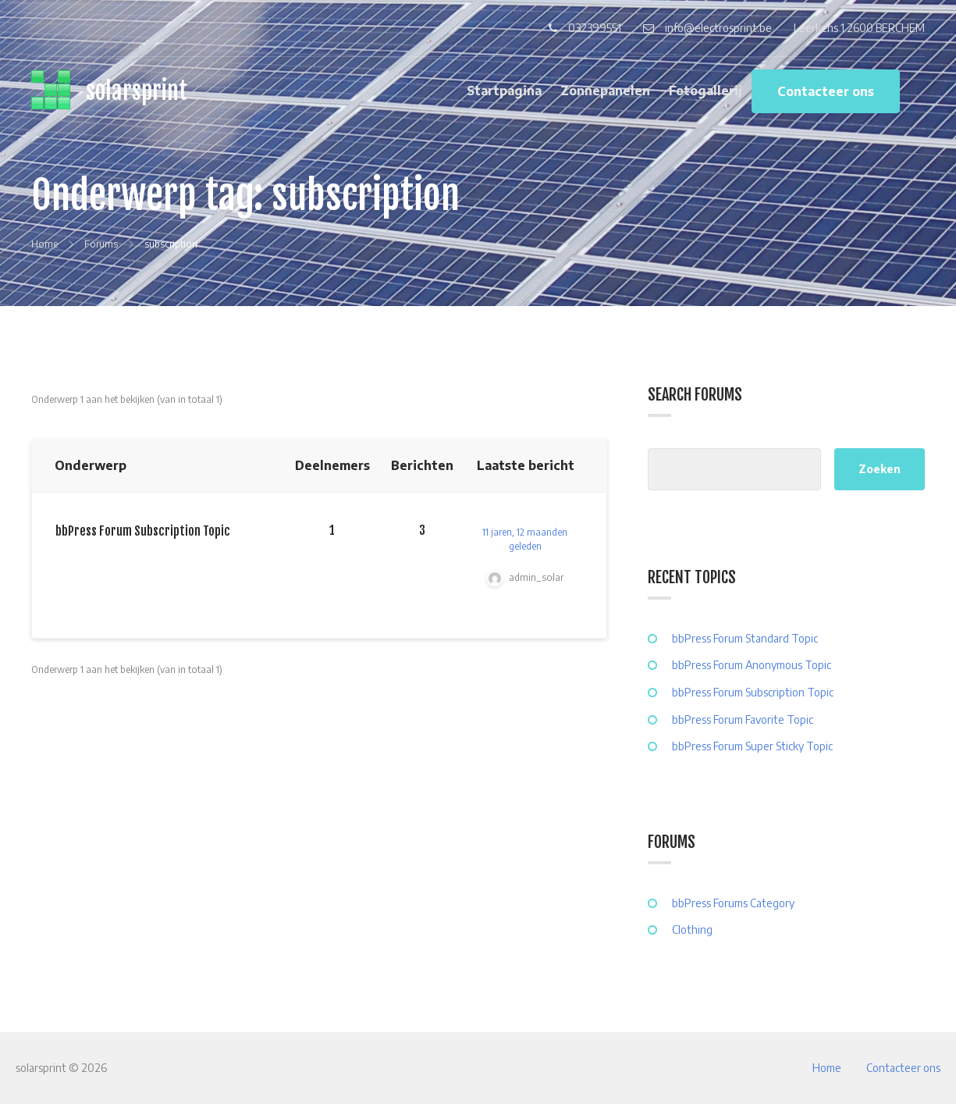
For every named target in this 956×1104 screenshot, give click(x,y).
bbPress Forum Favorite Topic (742, 719)
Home (826, 1067)
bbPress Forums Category (733, 903)
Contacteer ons (825, 91)
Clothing (692, 929)
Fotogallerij (705, 90)
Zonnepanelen (605, 90)
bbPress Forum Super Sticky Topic (752, 746)
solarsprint (136, 91)
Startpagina (504, 90)
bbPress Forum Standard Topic (745, 638)
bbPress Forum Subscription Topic (142, 531)
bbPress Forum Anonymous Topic (751, 664)
